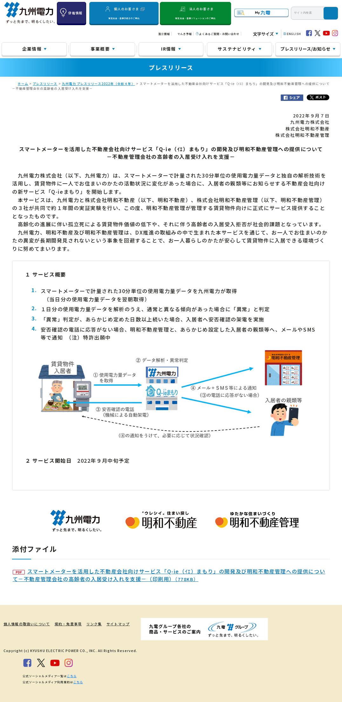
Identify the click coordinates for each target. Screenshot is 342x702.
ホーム (23, 83)
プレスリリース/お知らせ (305, 49)
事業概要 (100, 49)
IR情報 (168, 49)
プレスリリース (45, 83)
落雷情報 (164, 34)
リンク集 (90, 623)
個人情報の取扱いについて (24, 623)
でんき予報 (184, 34)
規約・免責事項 (64, 623)
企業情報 (32, 49)
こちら (71, 676)
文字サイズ (263, 34)
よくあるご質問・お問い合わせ (219, 34)
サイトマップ (114, 623)
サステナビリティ (237, 49)
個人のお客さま (124, 13)
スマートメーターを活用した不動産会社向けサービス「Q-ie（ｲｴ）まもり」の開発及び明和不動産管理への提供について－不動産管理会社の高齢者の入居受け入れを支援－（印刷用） (169, 575)
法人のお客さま (195, 13)
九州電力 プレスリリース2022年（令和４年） (98, 83)
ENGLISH (294, 34)
